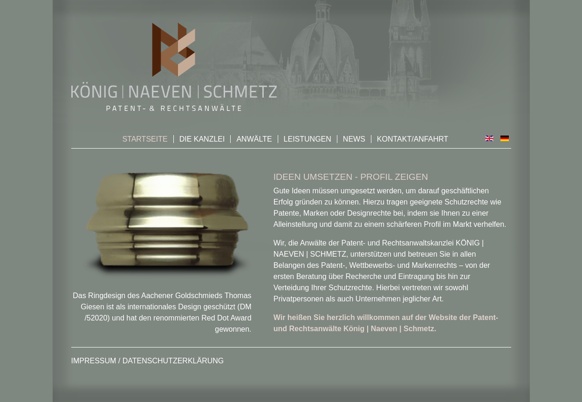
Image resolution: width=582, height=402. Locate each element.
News (354, 139)
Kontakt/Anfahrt (412, 139)
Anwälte (254, 139)
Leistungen (307, 139)
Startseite (144, 139)
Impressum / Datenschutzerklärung (147, 361)
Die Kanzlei (202, 139)
